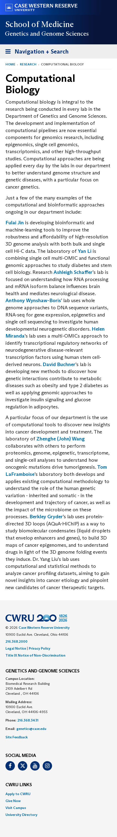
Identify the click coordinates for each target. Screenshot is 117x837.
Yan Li (84, 251)
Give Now (13, 801)
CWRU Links (18, 784)
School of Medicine (39, 24)
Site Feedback (16, 737)
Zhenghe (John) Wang (60, 439)
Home (10, 64)
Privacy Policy (39, 648)
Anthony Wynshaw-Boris (33, 300)
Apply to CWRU (17, 794)
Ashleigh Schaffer (73, 272)
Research (28, 64)
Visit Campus (15, 808)
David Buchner (59, 364)
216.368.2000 (16, 641)
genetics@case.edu (31, 728)
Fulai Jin (14, 223)
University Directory (21, 814)
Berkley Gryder (46, 517)
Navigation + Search (35, 52)
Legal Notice (15, 648)
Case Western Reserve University (44, 627)
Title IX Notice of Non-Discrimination (35, 655)
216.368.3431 (27, 720)
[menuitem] (58, 793)
